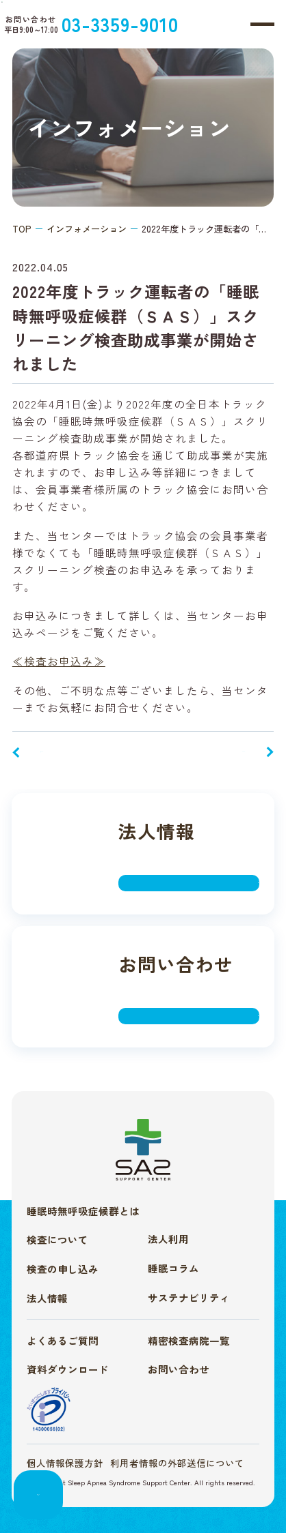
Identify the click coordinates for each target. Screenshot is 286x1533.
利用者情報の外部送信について (177, 1463)
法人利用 (168, 1239)
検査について (57, 1239)
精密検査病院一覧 (189, 1340)
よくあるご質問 (63, 1340)
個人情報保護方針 (65, 1463)
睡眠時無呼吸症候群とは (83, 1211)
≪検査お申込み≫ (58, 660)
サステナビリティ (189, 1297)
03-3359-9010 (183, 23)
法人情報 (47, 1298)
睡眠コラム (173, 1268)
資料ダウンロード (68, 1369)
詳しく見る (159, 881)
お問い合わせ (178, 1369)
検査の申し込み (63, 1269)
